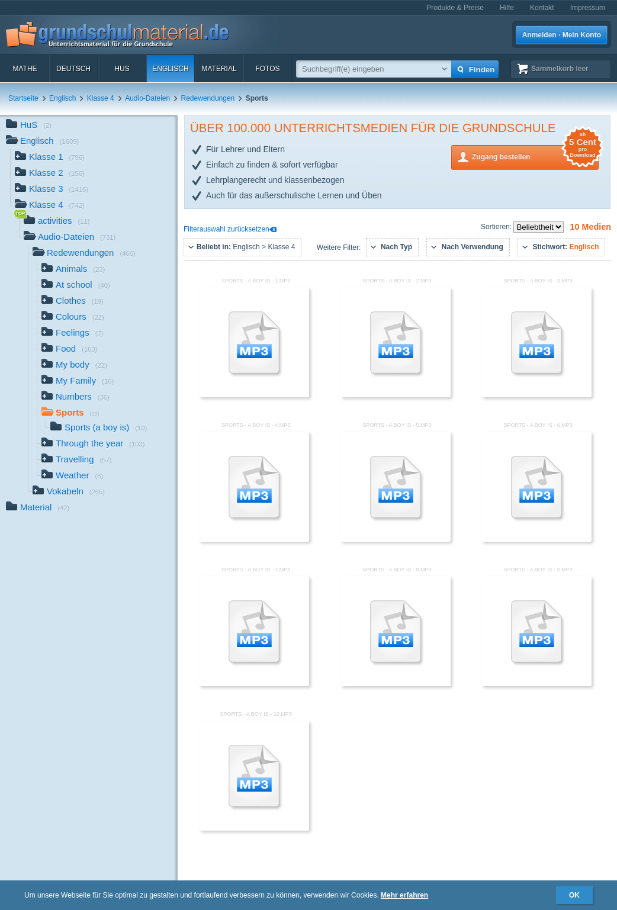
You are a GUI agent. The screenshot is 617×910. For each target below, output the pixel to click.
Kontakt (542, 8)
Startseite (23, 98)
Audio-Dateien (147, 98)
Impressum (587, 8)
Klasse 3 (51, 189)
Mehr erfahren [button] (404, 895)
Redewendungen (208, 98)
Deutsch (73, 69)
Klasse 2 (50, 173)
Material (218, 69)
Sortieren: (497, 227)
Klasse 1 (50, 157)
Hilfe (507, 8)
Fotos (267, 69)
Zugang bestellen (535, 156)
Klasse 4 (100, 98)
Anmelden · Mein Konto (561, 35)
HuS (121, 69)
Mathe (24, 69)
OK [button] (574, 895)
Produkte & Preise (455, 8)
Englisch (170, 69)
